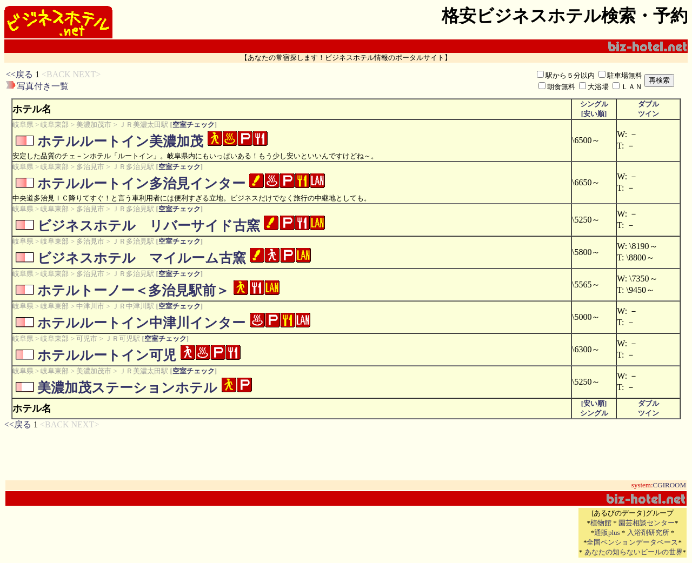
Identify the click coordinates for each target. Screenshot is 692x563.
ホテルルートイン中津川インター (141, 323)
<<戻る (19, 74)
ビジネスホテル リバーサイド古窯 (148, 225)
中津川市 (90, 306)
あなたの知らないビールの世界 (633, 552)
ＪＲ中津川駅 (133, 306)
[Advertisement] (265, 80)
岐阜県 (23, 124)
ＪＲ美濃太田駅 (143, 124)
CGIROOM (669, 485)
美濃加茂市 (93, 124)
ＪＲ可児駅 (122, 338)
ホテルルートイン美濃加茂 (120, 141)
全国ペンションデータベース (632, 542)
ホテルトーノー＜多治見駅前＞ (133, 290)
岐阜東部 (55, 124)
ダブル (648, 104)
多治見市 (90, 167)
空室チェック (193, 124)
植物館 (600, 523)
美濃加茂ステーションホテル (127, 387)
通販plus (607, 532)
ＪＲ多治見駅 (133, 167)
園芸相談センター (646, 523)
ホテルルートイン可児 (106, 355)
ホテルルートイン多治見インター (141, 183)
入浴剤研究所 (648, 532)
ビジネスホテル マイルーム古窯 (141, 258)
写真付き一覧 (43, 86)
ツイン (648, 114)
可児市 (86, 338)
